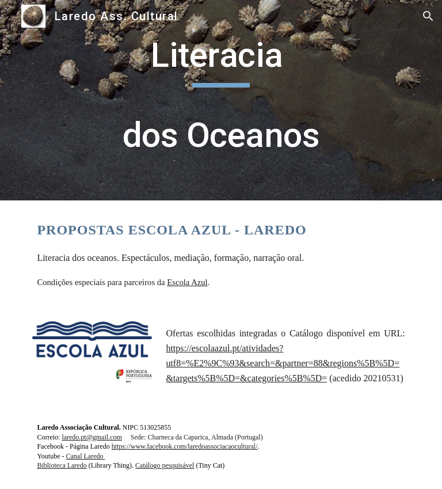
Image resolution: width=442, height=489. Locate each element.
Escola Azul (187, 282)
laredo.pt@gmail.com (91, 437)
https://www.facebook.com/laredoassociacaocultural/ (185, 446)
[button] (428, 16)
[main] (221, 100)
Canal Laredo (85, 456)
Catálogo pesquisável (164, 465)
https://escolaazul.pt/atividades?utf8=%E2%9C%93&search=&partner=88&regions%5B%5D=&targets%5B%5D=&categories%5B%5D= (282, 363)
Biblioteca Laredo (61, 465)
